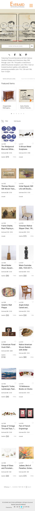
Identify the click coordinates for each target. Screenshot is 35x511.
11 (24, 487)
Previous (6, 487)
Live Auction (9, 22)
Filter (6, 121)
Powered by (17, 507)
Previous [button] (4, 100)
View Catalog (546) (16, 46)
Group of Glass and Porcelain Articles (7, 468)
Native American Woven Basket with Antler (25, 347)
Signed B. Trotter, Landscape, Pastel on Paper (8, 389)
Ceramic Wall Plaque (6, 306)
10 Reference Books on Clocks (25, 387)
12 (26, 487)
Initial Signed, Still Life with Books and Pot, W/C (26, 189)
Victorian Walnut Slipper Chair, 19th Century (26, 228)
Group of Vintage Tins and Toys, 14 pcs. (8, 429)
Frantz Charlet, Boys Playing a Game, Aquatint (7, 228)
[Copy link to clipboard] (9, 55)
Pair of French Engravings (24, 427)
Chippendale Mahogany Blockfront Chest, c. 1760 (8, 107)
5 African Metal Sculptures (25, 148)
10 (22, 487)
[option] (8, 98)
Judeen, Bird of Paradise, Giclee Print (25, 468)
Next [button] (31, 100)
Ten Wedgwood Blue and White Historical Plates (7, 149)
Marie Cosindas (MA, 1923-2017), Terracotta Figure (26, 268)
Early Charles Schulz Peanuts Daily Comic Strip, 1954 (26, 107)
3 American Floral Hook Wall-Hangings (8, 347)
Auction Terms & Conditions (18, 504)
